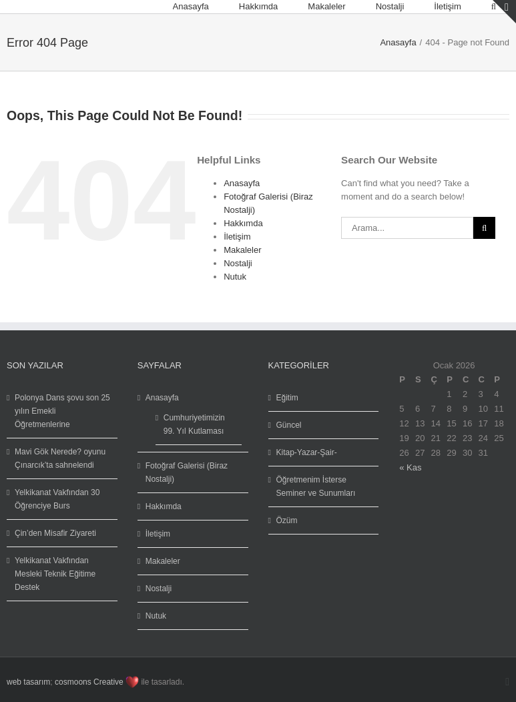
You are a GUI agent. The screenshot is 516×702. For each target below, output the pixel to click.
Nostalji (238, 263)
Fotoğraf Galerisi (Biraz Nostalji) (187, 472)
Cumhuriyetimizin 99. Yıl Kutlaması (194, 424)
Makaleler (242, 250)
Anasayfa (242, 183)
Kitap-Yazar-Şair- (306, 452)
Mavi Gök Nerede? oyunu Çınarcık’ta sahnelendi (60, 458)
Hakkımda (243, 223)
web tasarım (28, 682)
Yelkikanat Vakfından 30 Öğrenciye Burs (57, 499)
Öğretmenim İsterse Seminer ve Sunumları (316, 486)
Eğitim (287, 397)
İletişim (237, 237)
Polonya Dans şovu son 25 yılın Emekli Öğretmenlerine (62, 411)
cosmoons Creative (89, 682)
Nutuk (235, 277)
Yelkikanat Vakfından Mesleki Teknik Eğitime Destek (55, 574)
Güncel (289, 425)
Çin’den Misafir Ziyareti (55, 533)
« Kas (410, 467)
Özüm (287, 520)
